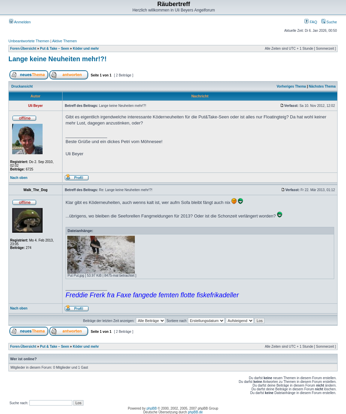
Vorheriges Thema (291, 86)
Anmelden (20, 22)
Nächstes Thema (322, 86)
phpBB (152, 408)
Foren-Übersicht (23, 48)
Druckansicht (22, 86)
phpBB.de (195, 412)
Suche (329, 22)
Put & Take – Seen (54, 48)
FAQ (310, 22)
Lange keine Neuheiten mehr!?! (57, 59)
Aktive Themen (64, 41)
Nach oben (18, 178)
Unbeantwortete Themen (28, 41)
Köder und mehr (86, 48)
